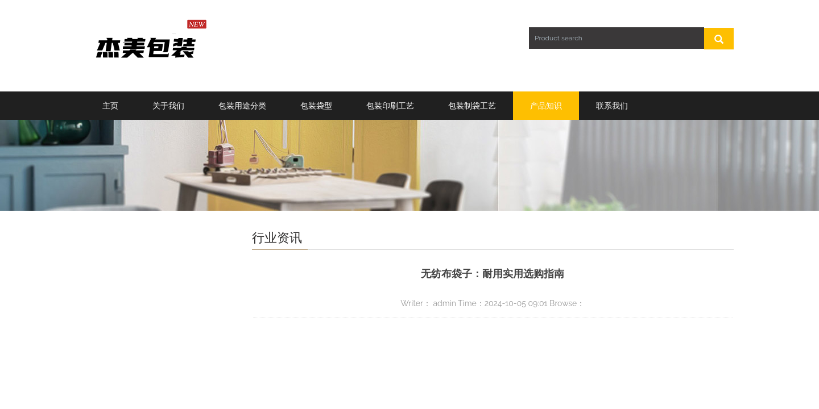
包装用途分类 (242, 105)
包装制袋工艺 (472, 105)
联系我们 (612, 105)
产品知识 (546, 105)
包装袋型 (316, 105)
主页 (110, 105)
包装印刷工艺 (390, 105)
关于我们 (168, 105)
